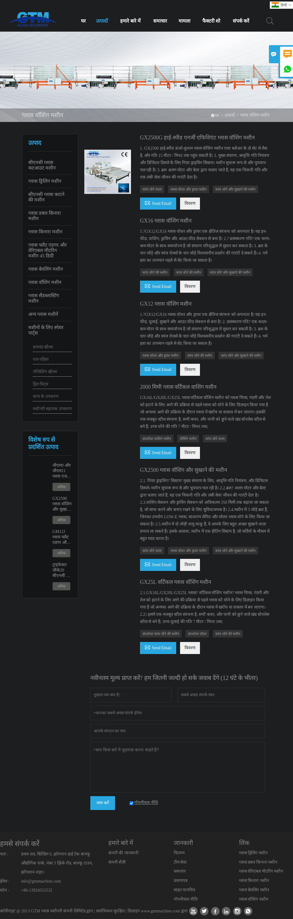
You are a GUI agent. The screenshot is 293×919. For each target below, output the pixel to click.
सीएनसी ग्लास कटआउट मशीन (42, 165)
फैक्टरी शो (211, 20)
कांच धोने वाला (152, 189)
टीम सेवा (180, 862)
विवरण (190, 203)
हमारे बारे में (130, 20)
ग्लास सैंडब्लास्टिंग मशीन (43, 298)
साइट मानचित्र (184, 890)
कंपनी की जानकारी (123, 853)
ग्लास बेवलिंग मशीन (45, 269)
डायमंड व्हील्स (43, 347)
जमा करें (102, 803)
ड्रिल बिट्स (40, 384)
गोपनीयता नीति (186, 899)
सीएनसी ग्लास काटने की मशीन (46, 197)
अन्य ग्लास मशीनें (43, 314)
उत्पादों (102, 20)
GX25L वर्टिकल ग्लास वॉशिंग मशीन (175, 582)
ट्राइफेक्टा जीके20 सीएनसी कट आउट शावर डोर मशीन (62, 570)
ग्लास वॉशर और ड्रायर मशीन (188, 189)
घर (83, 20)
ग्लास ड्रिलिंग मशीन (44, 181)
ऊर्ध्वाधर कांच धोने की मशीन (160, 634)
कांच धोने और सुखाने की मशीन (235, 189)
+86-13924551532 (36, 890)
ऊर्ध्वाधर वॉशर (197, 634)
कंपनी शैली (117, 862)
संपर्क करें (241, 20)
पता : (4, 854)
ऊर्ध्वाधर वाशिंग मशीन (156, 439)
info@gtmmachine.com (41, 881)
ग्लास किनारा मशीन (45, 231)
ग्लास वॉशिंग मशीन (44, 282)
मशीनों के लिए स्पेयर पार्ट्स (46, 330)
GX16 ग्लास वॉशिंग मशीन (166, 221)
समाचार (160, 20)
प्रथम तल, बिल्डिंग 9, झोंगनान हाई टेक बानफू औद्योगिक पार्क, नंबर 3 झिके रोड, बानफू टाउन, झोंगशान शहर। (57, 863)
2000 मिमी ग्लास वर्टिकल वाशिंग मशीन (178, 387)
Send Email (158, 202)
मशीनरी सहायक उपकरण (52, 409)
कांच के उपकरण (45, 396)
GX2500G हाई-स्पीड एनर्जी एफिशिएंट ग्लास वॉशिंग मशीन (197, 138)
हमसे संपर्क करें (19, 844)
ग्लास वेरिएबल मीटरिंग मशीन (261, 871)
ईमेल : (4, 881)
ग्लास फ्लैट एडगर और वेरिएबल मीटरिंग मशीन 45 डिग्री (47, 250)
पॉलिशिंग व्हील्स (45, 371)
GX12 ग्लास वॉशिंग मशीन (166, 304)
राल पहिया (41, 359)
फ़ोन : (4, 890)
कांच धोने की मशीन (154, 272)
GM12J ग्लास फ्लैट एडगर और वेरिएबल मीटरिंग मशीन (60, 537)
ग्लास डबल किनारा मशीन (44, 215)
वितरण (179, 853)
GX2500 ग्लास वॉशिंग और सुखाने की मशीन (62, 504)
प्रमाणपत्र (181, 880)
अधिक (61, 487)
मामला (184, 20)
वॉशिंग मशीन (188, 439)
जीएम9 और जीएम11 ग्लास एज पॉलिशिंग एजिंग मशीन (62, 471)
